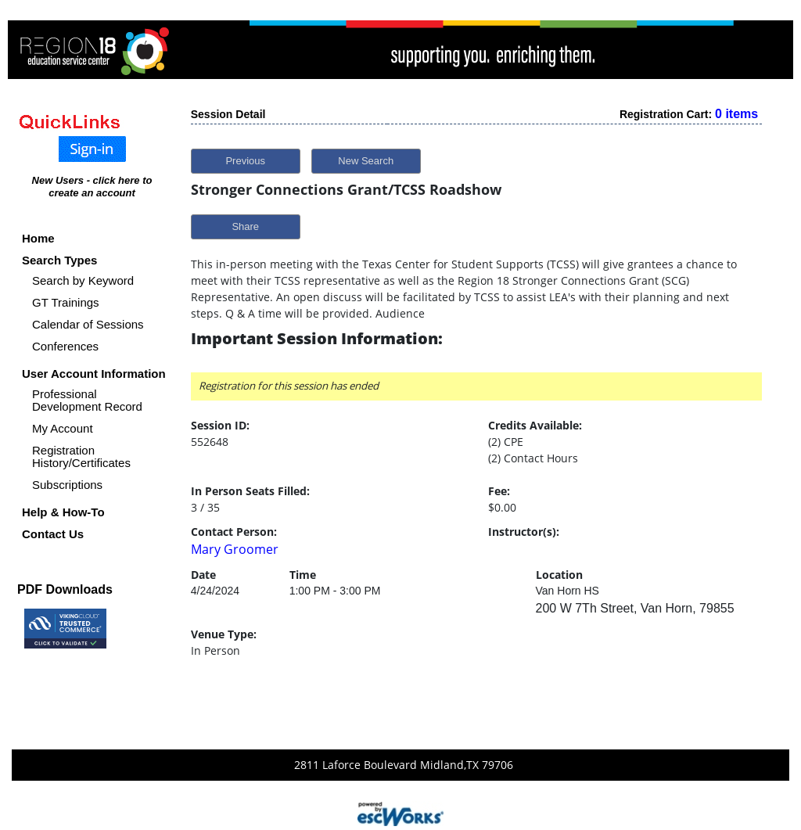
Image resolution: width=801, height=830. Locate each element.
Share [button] (245, 226)
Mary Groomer (234, 549)
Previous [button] (245, 161)
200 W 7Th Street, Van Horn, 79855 (635, 608)
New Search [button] (365, 161)
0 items (736, 113)
